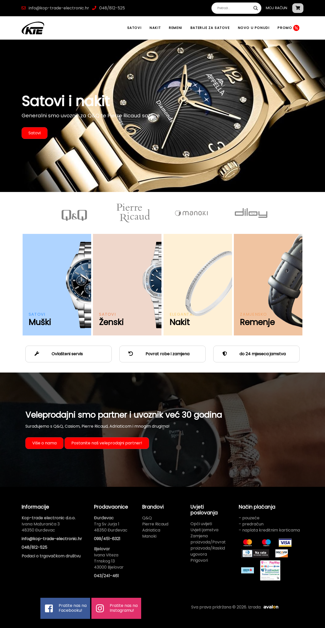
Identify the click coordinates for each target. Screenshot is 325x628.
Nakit (155, 28)
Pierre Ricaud (155, 524)
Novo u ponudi (254, 28)
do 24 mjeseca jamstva (252, 354)
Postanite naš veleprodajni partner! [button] (106, 443)
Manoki (149, 536)
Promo (288, 28)
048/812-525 (111, 8)
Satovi (134, 28)
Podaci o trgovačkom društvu (51, 556)
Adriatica (151, 530)
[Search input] (234, 8)
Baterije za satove (210, 28)
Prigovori (199, 560)
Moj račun (276, 7)
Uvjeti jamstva (204, 530)
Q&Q (147, 518)
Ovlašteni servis (57, 354)
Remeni (175, 28)
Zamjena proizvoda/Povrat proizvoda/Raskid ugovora (208, 545)
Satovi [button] (34, 133)
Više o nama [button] (44, 443)
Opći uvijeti (201, 524)
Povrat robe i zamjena (157, 354)
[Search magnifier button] (255, 8)
